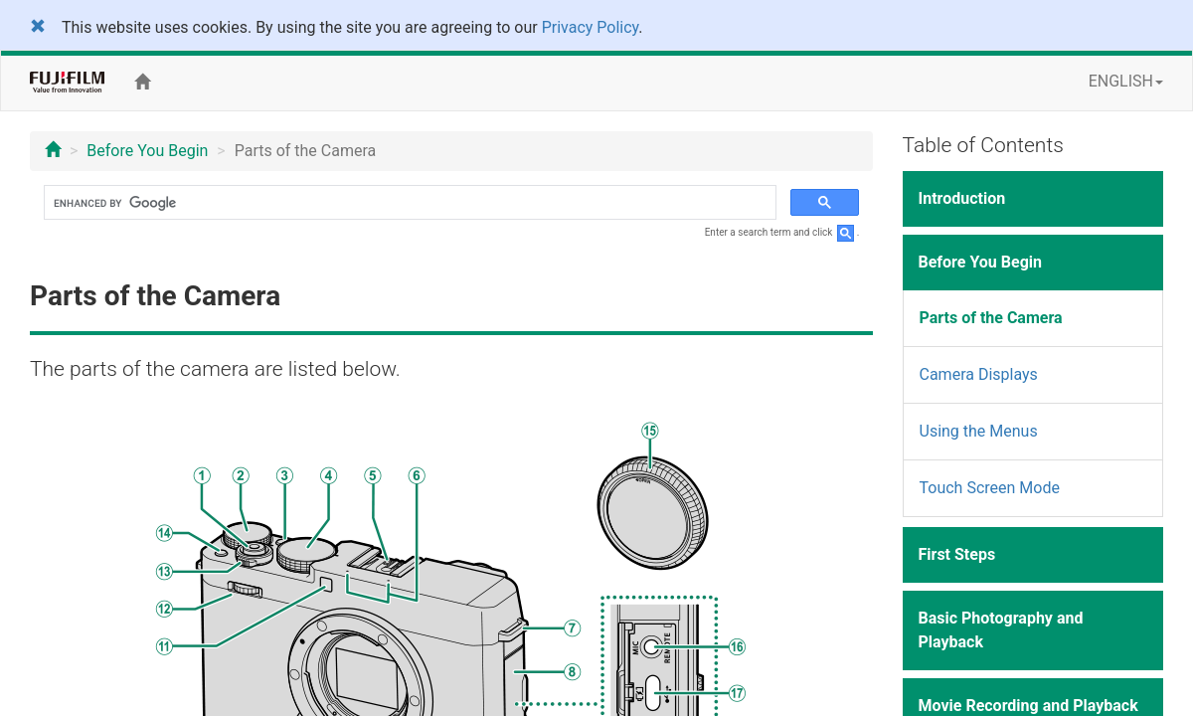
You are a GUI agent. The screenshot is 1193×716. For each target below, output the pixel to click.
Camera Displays (979, 374)
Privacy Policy (590, 27)
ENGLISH (1126, 81)
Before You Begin (147, 150)
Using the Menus (979, 431)
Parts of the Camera (991, 317)
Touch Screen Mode (990, 487)
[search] (408, 203)
